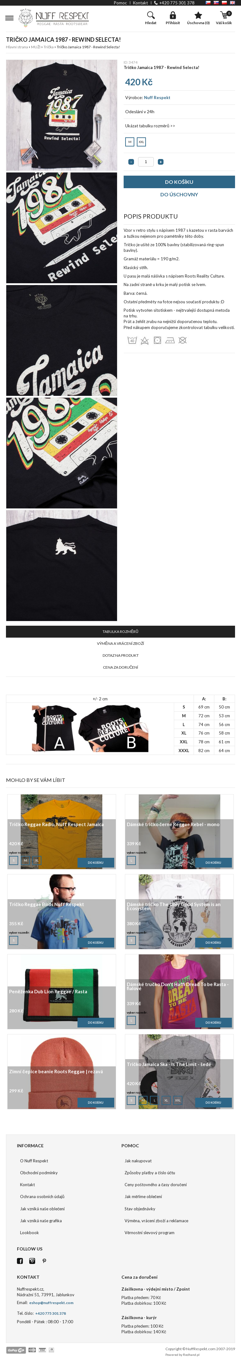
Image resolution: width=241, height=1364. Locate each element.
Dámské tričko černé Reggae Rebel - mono (173, 824)
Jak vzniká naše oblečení (42, 1208)
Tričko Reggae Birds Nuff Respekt (46, 904)
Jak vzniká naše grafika (41, 1220)
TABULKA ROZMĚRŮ (120, 631)
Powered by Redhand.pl (182, 1354)
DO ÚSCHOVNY (179, 194)
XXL (141, 140)
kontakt (140, 2)
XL (37, 859)
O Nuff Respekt (34, 1160)
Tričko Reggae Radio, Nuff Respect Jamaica (56, 824)
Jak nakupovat (138, 1160)
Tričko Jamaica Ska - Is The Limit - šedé (169, 1064)
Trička (49, 47)
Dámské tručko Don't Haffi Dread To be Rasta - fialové (177, 986)
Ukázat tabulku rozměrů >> (150, 125)
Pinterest (44, 1261)
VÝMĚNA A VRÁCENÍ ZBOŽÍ (120, 643)
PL (224, 2)
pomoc (120, 2)
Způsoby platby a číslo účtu (150, 1172)
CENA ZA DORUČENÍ (120, 667)
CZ (208, 2)
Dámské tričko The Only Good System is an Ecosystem (173, 906)
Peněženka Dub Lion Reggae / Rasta (48, 992)
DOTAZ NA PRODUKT (121, 655)
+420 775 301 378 (177, 2)
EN (232, 2)
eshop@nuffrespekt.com (51, 1302)
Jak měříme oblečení (143, 1196)
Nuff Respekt (157, 97)
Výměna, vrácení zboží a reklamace (156, 1220)
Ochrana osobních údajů (42, 1196)
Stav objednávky (140, 1208)
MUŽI (35, 47)
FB (20, 1261)
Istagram (32, 1261)
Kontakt (27, 1184)
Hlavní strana (17, 47)
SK (216, 2)
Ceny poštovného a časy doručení (156, 1184)
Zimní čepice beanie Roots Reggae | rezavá (56, 1071)
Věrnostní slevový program (149, 1232)
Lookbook (29, 1232)
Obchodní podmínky (39, 1172)
